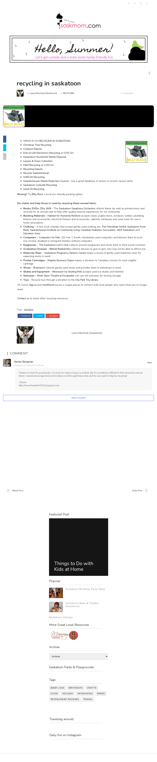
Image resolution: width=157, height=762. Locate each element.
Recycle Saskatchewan (40, 173)
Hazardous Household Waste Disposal (48, 157)
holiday (67, 702)
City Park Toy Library (90, 287)
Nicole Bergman (25, 368)
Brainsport (43, 275)
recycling (72, 94)
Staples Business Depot (64, 268)
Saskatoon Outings (61, 625)
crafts (91, 696)
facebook (28, 322)
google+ (56, 322)
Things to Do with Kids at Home (73, 575)
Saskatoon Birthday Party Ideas (85, 597)
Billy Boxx (41, 195)
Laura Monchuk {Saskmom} (47, 94)
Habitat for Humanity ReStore (67, 216)
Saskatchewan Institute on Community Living (65, 231)
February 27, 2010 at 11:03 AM (31, 372)
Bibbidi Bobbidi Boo (64, 253)
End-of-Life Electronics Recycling (45, 153)
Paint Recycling (35, 165)
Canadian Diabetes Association (108, 231)
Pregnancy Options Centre (75, 260)
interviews (85, 702)
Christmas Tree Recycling (41, 145)
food (54, 702)
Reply (149, 369)
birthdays (76, 696)
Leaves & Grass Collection (41, 161)
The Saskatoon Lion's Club (57, 245)
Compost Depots (36, 149)
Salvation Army (53, 234)
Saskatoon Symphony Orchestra (81, 209)
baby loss (58, 696)
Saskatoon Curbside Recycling (44, 185)
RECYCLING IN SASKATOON (58, 141)
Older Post (137, 498)
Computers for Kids (53, 238)
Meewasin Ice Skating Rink (71, 279)
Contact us (27, 306)
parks (101, 702)
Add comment (78, 404)
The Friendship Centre (118, 227)
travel (87, 708)
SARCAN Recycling (37, 177)
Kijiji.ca (36, 292)
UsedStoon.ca (53, 292)
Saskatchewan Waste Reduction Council (49, 181)
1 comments (131, 94)
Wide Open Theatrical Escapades (59, 283)
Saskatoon (54, 260)
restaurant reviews (65, 708)
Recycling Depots (36, 169)
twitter (43, 322)
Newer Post (17, 498)
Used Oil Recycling (37, 190)
